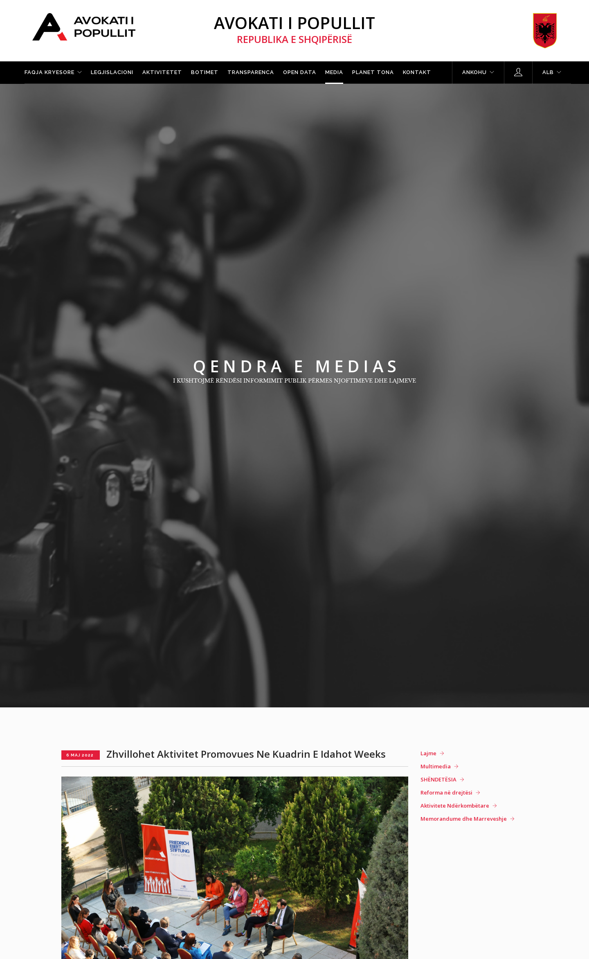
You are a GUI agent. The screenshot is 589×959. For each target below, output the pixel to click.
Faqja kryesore (49, 72)
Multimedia (435, 766)
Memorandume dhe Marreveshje (463, 818)
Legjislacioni (112, 72)
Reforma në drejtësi (446, 792)
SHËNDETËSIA (438, 779)
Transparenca (250, 72)
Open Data (299, 72)
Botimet (204, 72)
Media (334, 72)
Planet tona (373, 72)
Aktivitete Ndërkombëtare (454, 805)
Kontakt (417, 72)
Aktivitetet (162, 72)
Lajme (428, 753)
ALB (548, 72)
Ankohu (474, 72)
